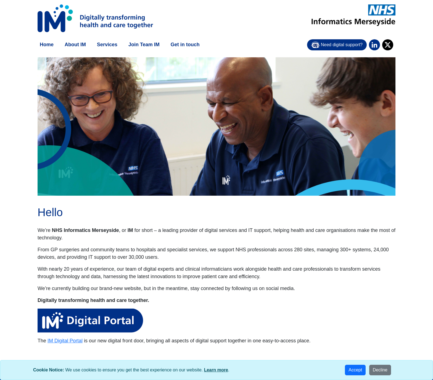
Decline (380, 370)
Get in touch (185, 44)
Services (107, 44)
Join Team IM (144, 44)
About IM (75, 44)
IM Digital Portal (65, 340)
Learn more (216, 370)
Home (47, 44)
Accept (355, 370)
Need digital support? (337, 45)
